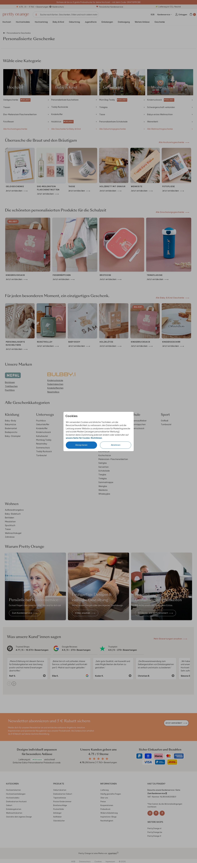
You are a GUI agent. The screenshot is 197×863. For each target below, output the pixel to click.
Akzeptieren (81, 445)
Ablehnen (115, 445)
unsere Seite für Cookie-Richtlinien (84, 438)
